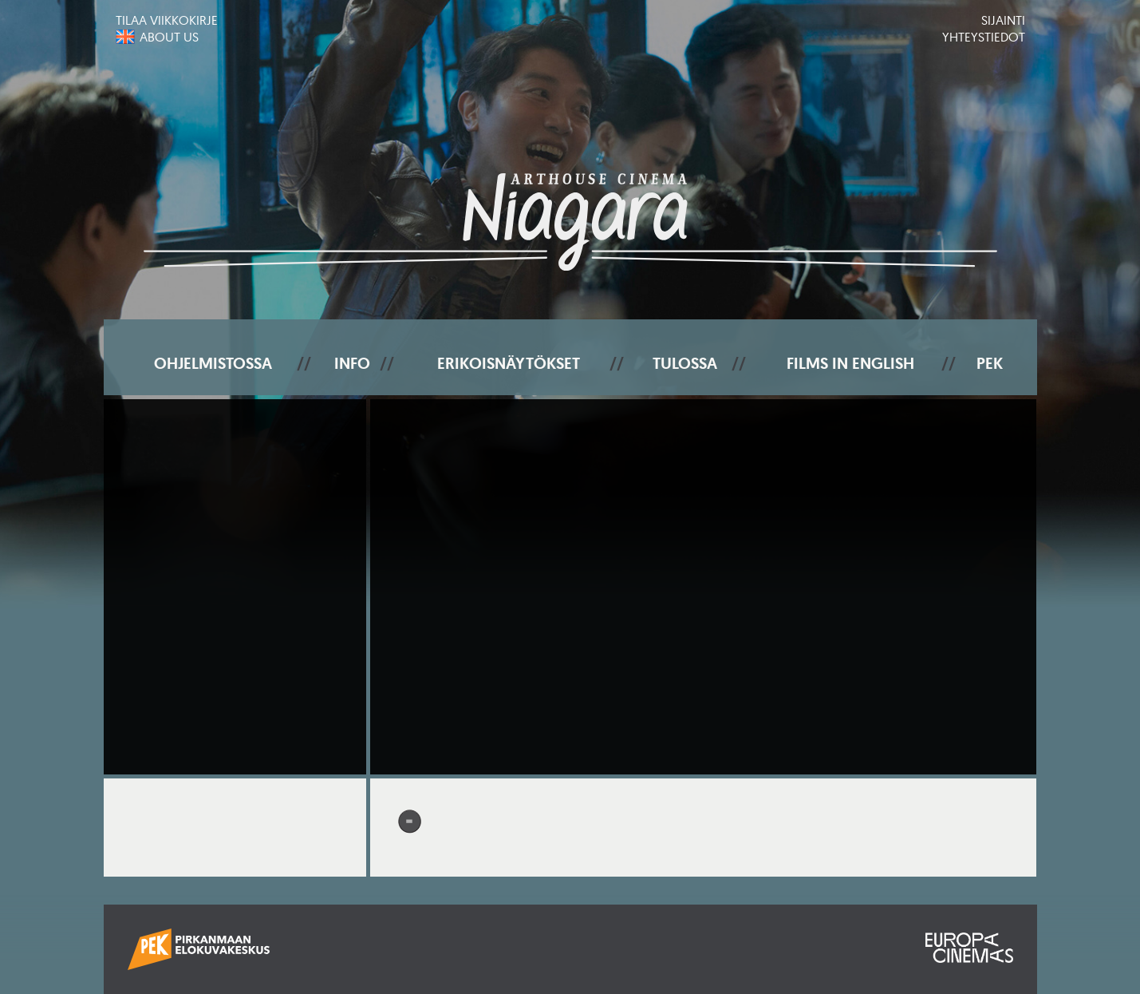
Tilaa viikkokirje (167, 20)
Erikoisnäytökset (508, 363)
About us (169, 37)
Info (352, 363)
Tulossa (685, 363)
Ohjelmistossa (213, 363)
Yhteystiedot (983, 37)
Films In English (850, 363)
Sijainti (1003, 20)
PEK (989, 363)
